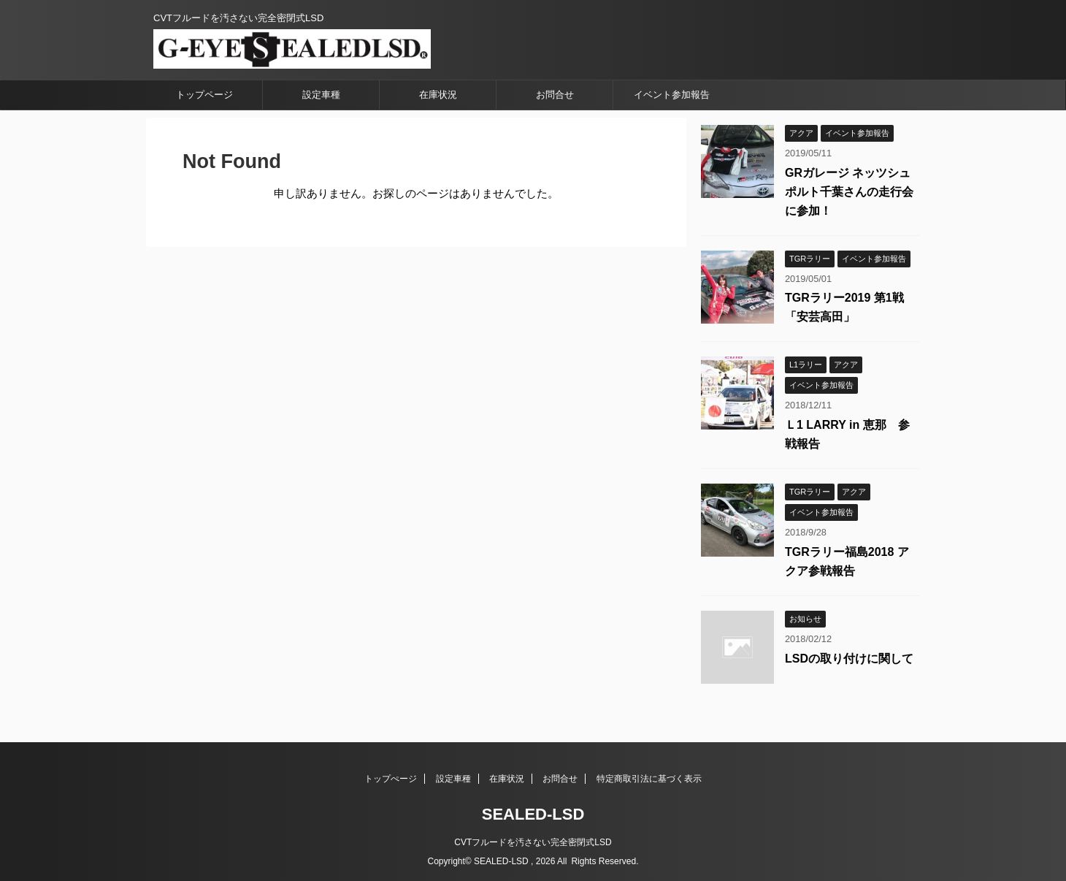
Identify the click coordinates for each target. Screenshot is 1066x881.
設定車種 (321, 94)
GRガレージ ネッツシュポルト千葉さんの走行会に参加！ (849, 192)
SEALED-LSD (533, 814)
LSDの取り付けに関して (849, 658)
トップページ (204, 94)
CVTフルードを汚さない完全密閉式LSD (532, 842)
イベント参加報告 (672, 94)
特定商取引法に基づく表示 (649, 779)
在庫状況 (438, 94)
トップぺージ (390, 779)
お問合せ (555, 94)
